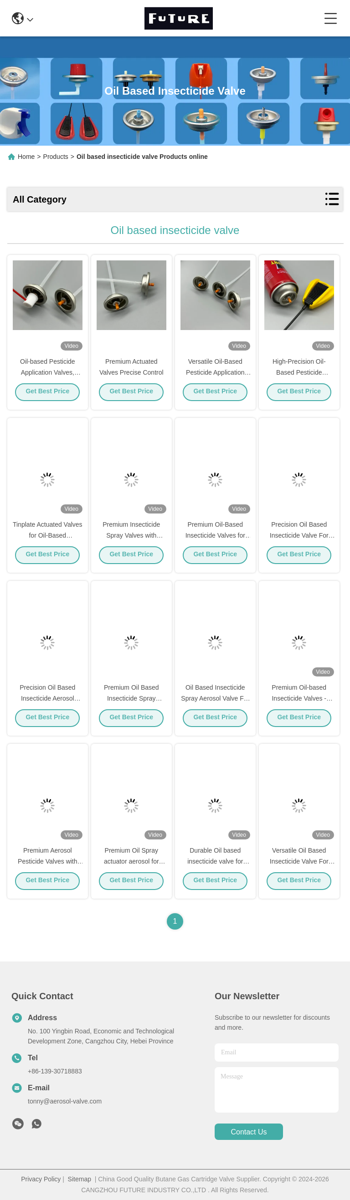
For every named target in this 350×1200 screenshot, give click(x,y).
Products (55, 156)
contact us (249, 1132)
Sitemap (79, 1179)
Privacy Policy (41, 1179)
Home (26, 156)
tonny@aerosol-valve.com (65, 1101)
